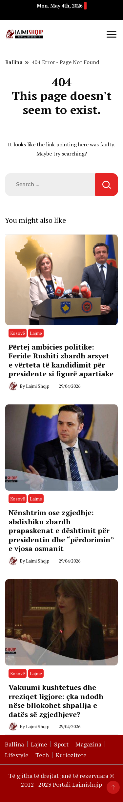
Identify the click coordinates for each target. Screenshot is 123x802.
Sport (61, 744)
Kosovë (17, 333)
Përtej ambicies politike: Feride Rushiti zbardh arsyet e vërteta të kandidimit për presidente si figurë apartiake (61, 360)
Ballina (14, 744)
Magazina (88, 744)
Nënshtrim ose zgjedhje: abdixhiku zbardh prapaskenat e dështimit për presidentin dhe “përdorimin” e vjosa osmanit (61, 530)
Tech (42, 755)
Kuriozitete (71, 755)
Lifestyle (17, 755)
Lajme (36, 333)
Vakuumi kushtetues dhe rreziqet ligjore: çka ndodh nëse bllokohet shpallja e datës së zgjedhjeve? (56, 700)
